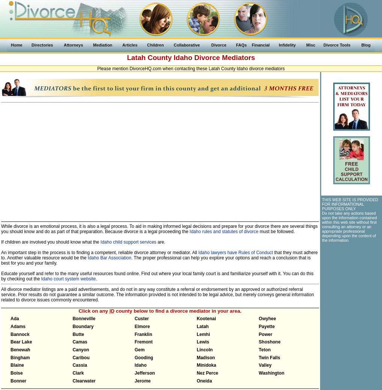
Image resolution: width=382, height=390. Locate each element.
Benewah (20, 349)
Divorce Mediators (224, 58)
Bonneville (83, 318)
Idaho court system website (68, 279)
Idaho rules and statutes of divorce (223, 231)
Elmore (142, 326)
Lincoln (205, 349)
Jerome (143, 381)
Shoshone (270, 342)
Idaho (183, 58)
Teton (265, 349)
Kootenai (206, 318)
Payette (267, 326)
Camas (79, 342)
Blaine (17, 365)
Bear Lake (21, 342)
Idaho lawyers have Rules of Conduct (236, 252)
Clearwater (83, 381)
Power (265, 334)
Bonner (18, 381)
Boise (17, 373)
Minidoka (206, 365)
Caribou (80, 357)
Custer (142, 318)
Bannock (20, 334)
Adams (18, 326)
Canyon (80, 349)
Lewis (203, 342)
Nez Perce (207, 373)
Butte (78, 334)
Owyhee (267, 318)
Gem (140, 349)
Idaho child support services (128, 242)
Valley (265, 365)
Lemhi (203, 334)
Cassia (79, 365)
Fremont (144, 342)
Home (17, 45)
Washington (271, 373)
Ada (15, 318)
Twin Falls (269, 357)
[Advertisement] (160, 158)
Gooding (144, 357)
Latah (203, 326)
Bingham (20, 357)
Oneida (204, 381)
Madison (206, 357)
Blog (365, 45)
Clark (78, 373)
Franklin (143, 334)
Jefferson (145, 373)
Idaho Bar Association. (110, 258)
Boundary (82, 326)
